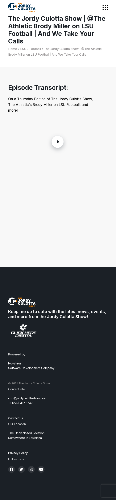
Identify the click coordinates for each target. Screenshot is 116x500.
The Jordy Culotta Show (34, 383)
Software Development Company (31, 368)
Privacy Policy (18, 453)
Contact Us (15, 418)
